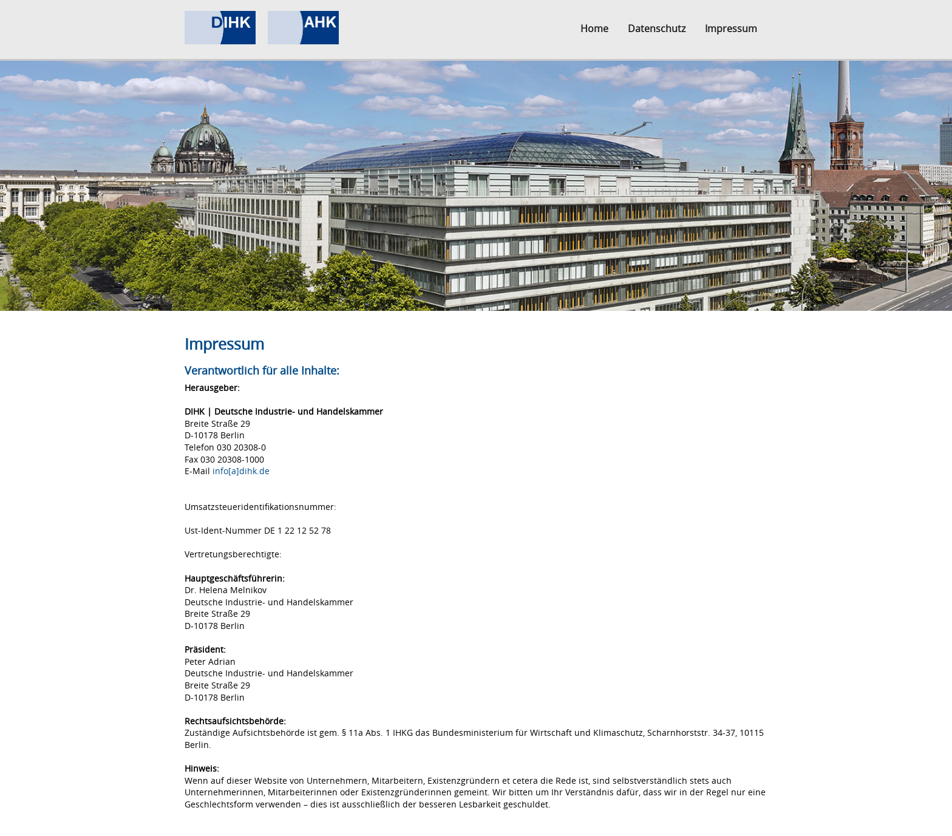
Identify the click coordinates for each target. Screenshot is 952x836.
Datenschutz (656, 28)
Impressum (731, 28)
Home (594, 28)
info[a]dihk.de (241, 471)
